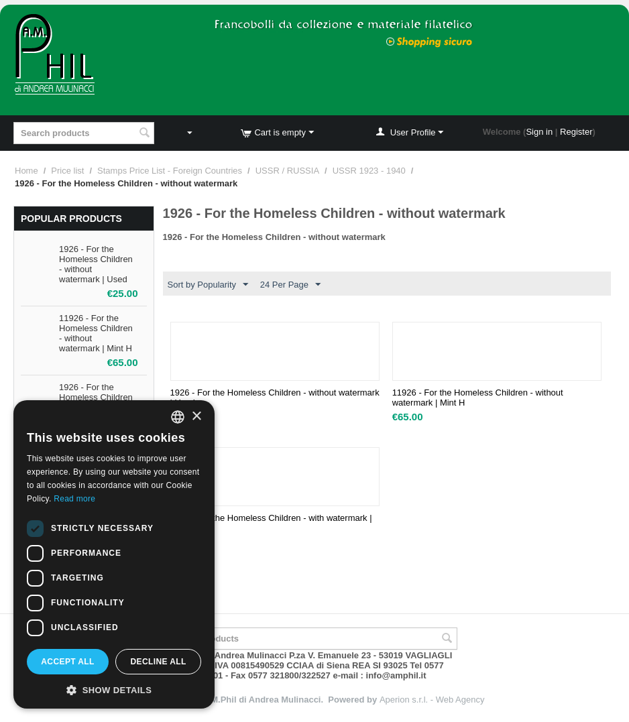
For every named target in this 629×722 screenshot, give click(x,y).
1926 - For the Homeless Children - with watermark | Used (271, 523)
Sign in (539, 132)
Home (26, 171)
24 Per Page (290, 285)
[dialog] (114, 554)
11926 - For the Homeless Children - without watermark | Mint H (477, 397)
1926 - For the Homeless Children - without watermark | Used (275, 397)
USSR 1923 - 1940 (369, 171)
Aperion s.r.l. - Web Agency (432, 700)
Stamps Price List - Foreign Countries (169, 171)
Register (576, 132)
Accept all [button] (68, 661)
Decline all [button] (158, 661)
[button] (114, 689)
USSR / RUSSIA (287, 171)
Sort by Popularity (208, 285)
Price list (67, 171)
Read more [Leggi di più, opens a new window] (74, 498)
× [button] (196, 417)
